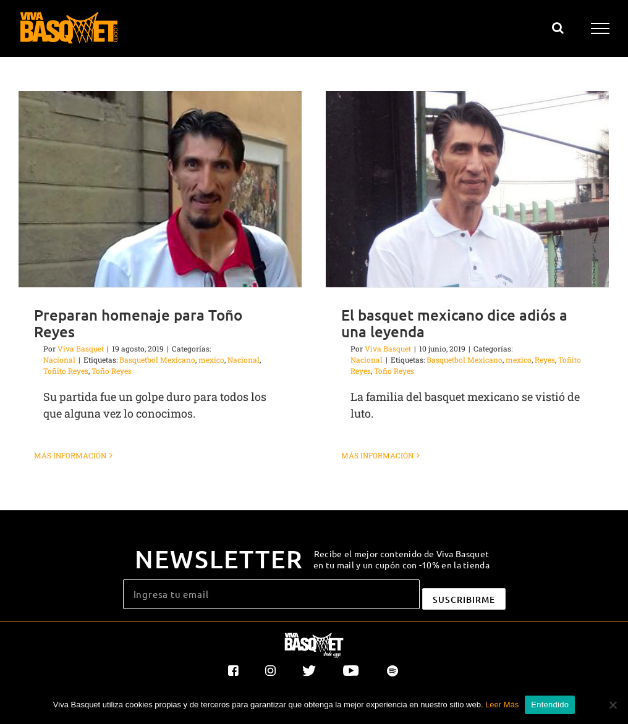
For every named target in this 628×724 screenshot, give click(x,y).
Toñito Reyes (65, 371)
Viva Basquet (80, 348)
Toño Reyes (111, 371)
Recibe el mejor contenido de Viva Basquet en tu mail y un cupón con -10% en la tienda (401, 556)
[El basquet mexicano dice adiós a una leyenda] (462, 189)
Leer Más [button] (502, 704)
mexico (211, 359)
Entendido (550, 704)
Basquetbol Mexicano (157, 359)
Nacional (59, 359)
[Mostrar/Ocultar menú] (600, 28)
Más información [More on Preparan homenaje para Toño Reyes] (70, 455)
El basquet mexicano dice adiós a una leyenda (449, 323)
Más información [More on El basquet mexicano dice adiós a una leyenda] (372, 455)
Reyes (540, 359)
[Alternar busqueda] (558, 28)
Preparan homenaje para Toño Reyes (138, 323)
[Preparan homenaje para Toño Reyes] (160, 189)
